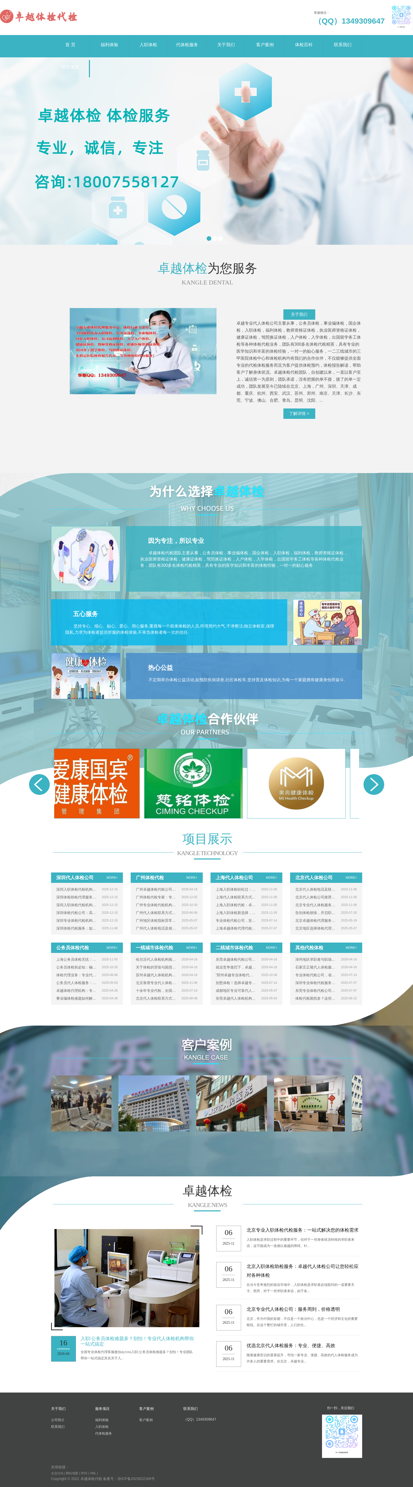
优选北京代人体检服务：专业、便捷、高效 (291, 1345)
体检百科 (303, 41)
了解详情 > (299, 413)
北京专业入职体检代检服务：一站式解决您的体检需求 (303, 1230)
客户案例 (265, 41)
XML (93, 1473)
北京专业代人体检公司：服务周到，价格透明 (293, 1309)
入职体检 (148, 41)
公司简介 (58, 1420)
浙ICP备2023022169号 (136, 1479)
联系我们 (342, 41)
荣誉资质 (70, 63)
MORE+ (112, 877)
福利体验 (109, 41)
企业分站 (57, 1473)
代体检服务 (187, 41)
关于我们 (226, 41)
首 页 (70, 41)
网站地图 (72, 1473)
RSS (84, 1473)
